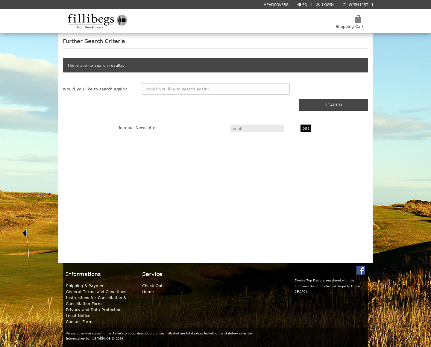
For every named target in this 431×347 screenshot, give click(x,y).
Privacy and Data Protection (94, 309)
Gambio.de (101, 338)
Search (333, 104)
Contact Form (79, 321)
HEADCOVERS (276, 4)
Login (325, 4)
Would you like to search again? (95, 89)
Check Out (152, 285)
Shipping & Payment (86, 285)
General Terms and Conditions (96, 291)
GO (306, 128)
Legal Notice (78, 315)
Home (148, 291)
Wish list (355, 4)
